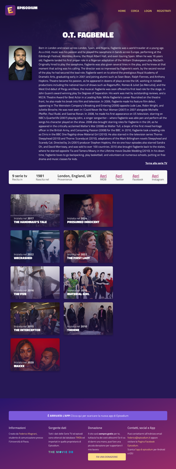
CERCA (135, 11)
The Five (20, 293)
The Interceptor (27, 329)
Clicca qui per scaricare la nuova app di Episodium (88, 416)
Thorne (73, 329)
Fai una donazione (107, 457)
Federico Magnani (28, 434)
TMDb (79, 438)
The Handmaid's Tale (30, 221)
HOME (122, 11)
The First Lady (78, 257)
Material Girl (78, 293)
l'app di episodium (144, 449)
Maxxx (19, 365)
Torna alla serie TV (156, 163)
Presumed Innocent (83, 221)
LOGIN (148, 11)
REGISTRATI (164, 11)
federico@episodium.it (139, 438)
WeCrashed (23, 257)
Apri (103, 176)
